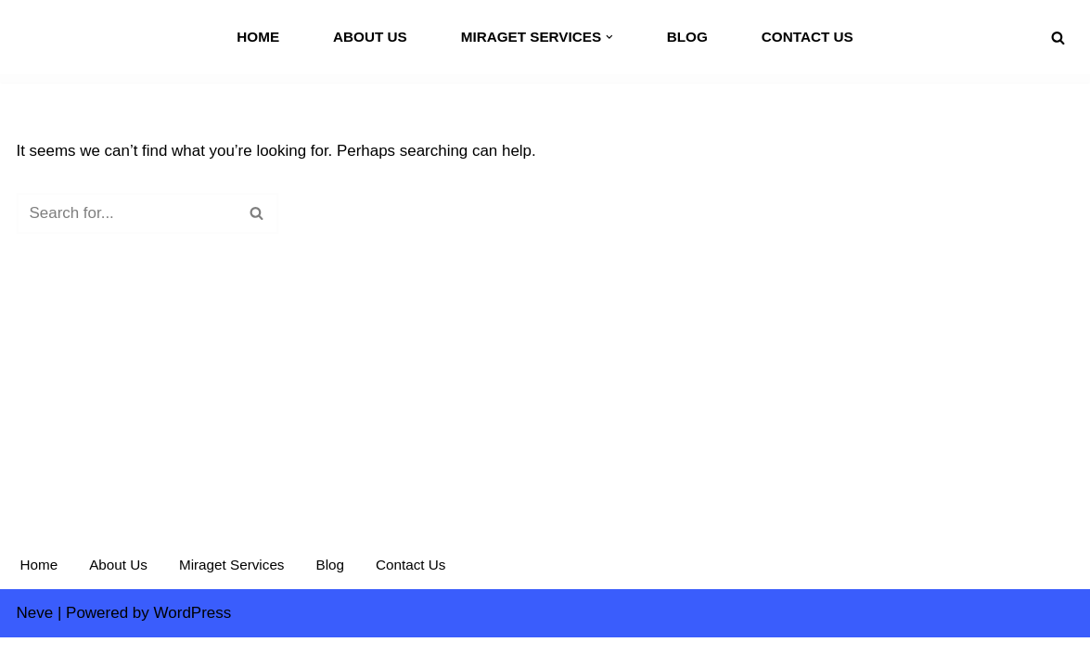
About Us (370, 37)
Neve (35, 642)
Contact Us (807, 37)
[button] (609, 37)
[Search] (1058, 38)
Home (258, 37)
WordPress (193, 642)
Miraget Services (232, 595)
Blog (687, 37)
